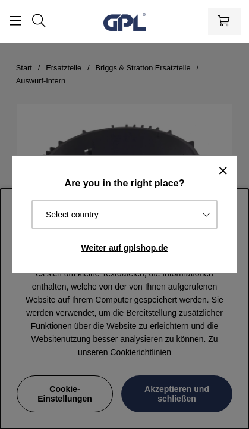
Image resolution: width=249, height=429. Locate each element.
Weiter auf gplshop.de (124, 248)
